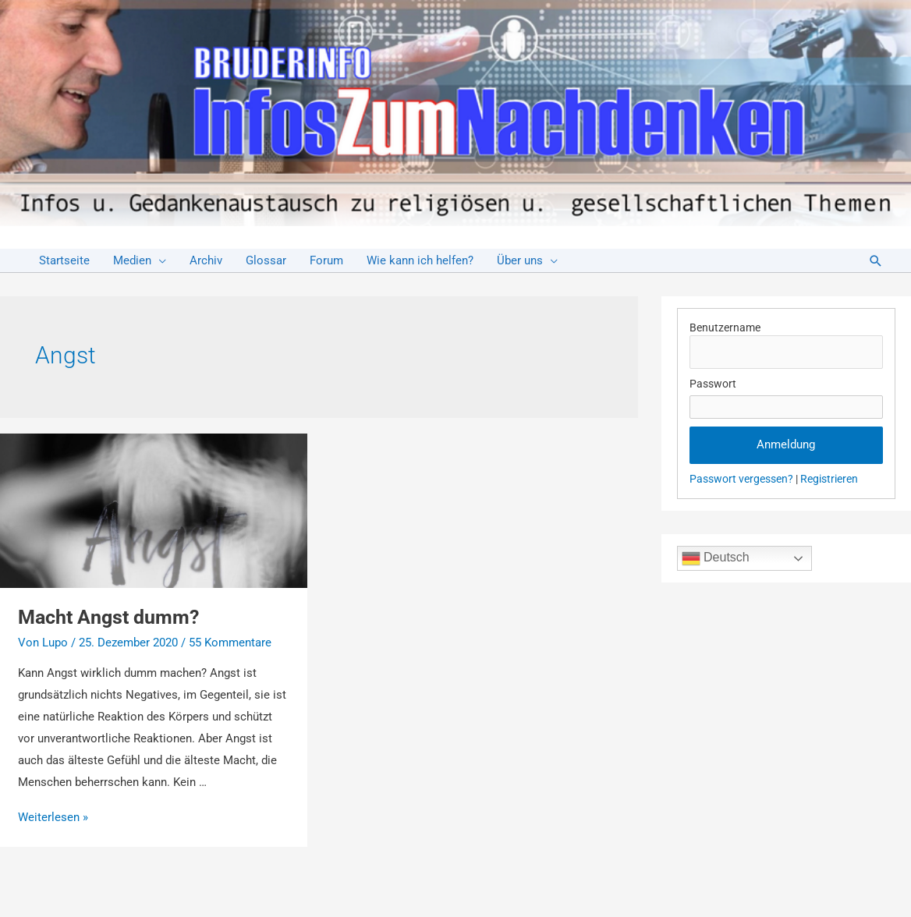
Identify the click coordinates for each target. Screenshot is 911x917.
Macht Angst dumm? (108, 617)
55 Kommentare (230, 643)
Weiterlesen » (53, 817)
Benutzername (724, 327)
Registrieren (829, 479)
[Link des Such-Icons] (876, 260)
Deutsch (716, 558)
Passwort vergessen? (741, 479)
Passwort (712, 383)
